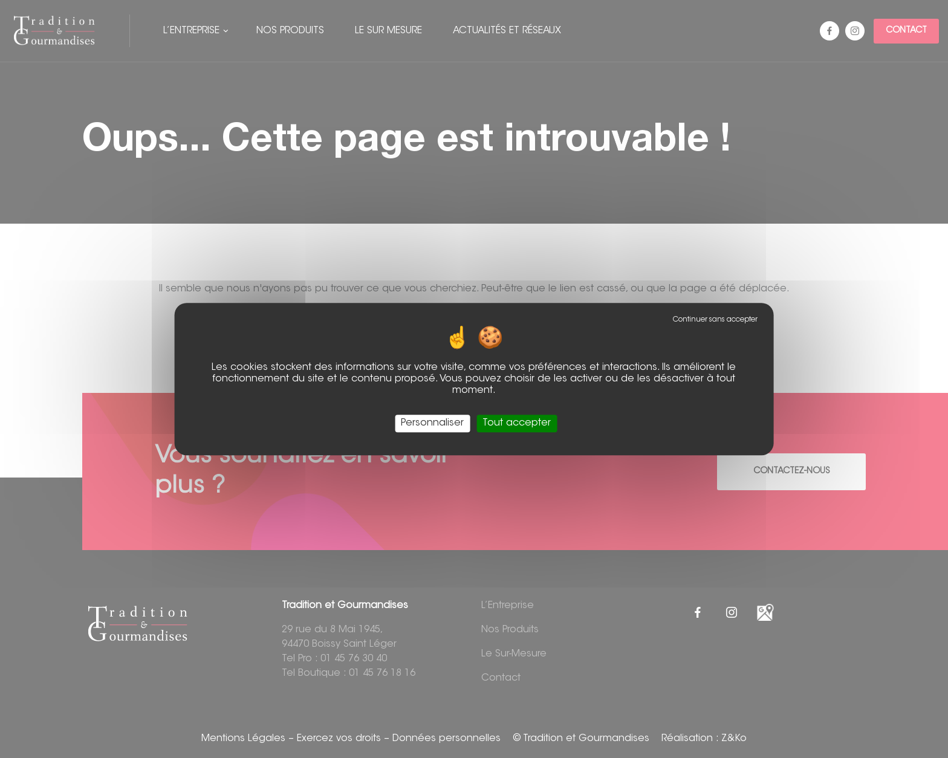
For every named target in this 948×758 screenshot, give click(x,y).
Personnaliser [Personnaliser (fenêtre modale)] (432, 423)
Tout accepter (516, 423)
